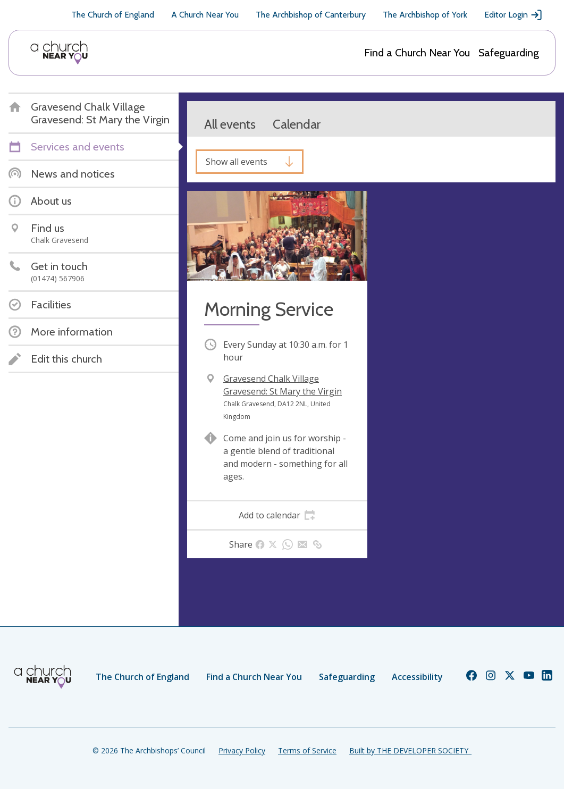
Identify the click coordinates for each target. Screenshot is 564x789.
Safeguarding (508, 52)
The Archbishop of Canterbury (311, 15)
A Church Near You (205, 15)
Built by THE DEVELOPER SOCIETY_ (410, 750)
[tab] (277, 515)
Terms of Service (307, 750)
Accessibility (417, 677)
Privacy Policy (241, 750)
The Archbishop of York (425, 15)
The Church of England (112, 15)
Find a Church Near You (417, 52)
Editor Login (513, 15)
